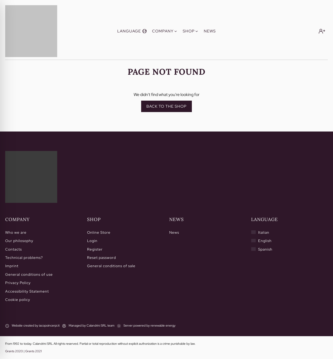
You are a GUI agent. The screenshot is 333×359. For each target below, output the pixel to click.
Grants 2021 (33, 351)
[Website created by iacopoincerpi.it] (32, 325)
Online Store (98, 232)
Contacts (13, 249)
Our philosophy (19, 240)
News (174, 232)
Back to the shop (166, 106)
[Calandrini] (31, 31)
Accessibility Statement (27, 291)
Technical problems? (24, 257)
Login (92, 240)
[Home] (31, 177)
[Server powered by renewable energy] (146, 325)
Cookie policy (17, 299)
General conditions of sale (111, 266)
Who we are (16, 232)
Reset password (101, 257)
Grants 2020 (14, 351)
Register (95, 249)
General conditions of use (29, 274)
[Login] (322, 31)
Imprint (11, 266)
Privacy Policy (18, 282)
